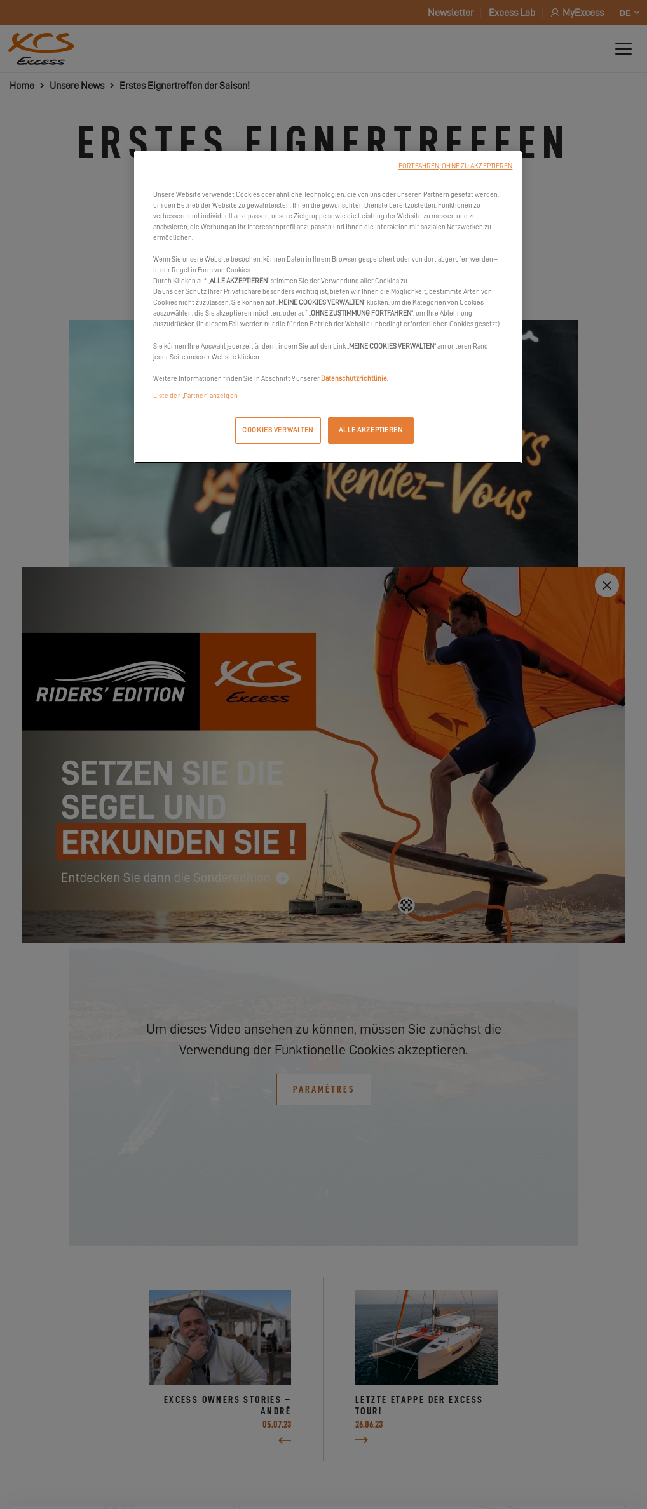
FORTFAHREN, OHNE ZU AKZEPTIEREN (455, 166)
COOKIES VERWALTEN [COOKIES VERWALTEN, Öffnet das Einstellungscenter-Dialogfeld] (277, 430)
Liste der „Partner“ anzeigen (195, 395)
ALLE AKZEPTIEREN (370, 430)
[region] (328, 307)
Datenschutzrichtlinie (354, 378)
